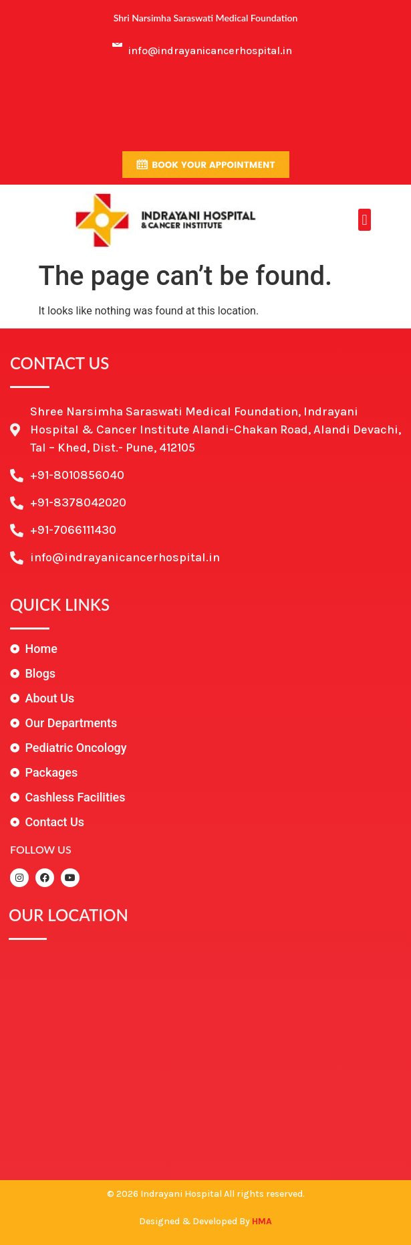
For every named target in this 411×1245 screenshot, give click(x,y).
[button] (364, 220)
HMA (262, 1221)
